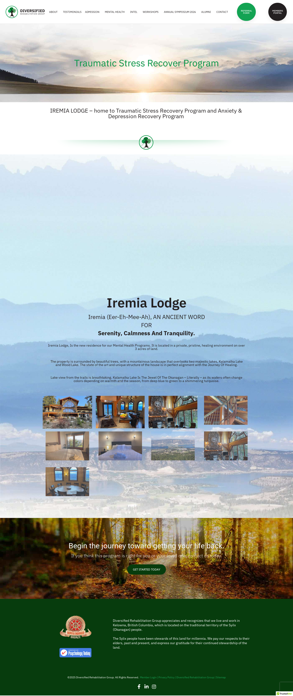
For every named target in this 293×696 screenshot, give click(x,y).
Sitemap (221, 678)
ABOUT (54, 12)
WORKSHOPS (151, 12)
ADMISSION (93, 12)
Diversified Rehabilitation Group (195, 678)
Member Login (148, 678)
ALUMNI (207, 12)
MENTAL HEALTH (116, 12)
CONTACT (222, 12)
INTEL (134, 12)
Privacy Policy (166, 678)
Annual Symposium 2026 (181, 12)
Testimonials (72, 12)
